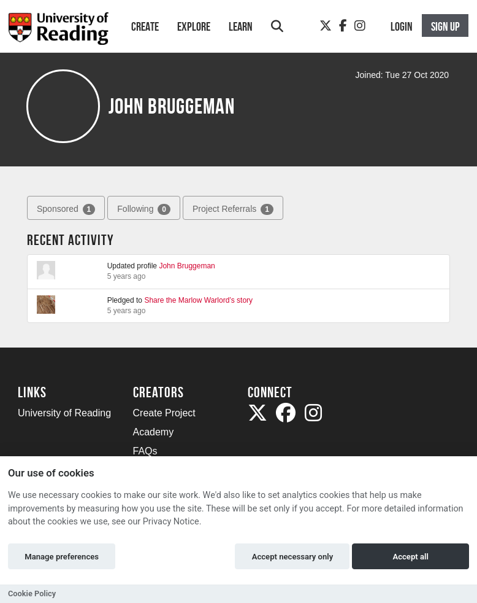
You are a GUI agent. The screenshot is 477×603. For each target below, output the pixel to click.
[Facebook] (343, 26)
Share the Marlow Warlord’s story (198, 300)
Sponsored (66, 209)
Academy (153, 432)
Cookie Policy (32, 593)
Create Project (164, 413)
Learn (241, 26)
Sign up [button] (445, 26)
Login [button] (402, 26)
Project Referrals (233, 209)
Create (145, 26)
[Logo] (59, 32)
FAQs (145, 451)
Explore (193, 26)
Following (143, 209)
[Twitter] (325, 26)
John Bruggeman (187, 266)
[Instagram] (360, 26)
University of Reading (64, 413)
